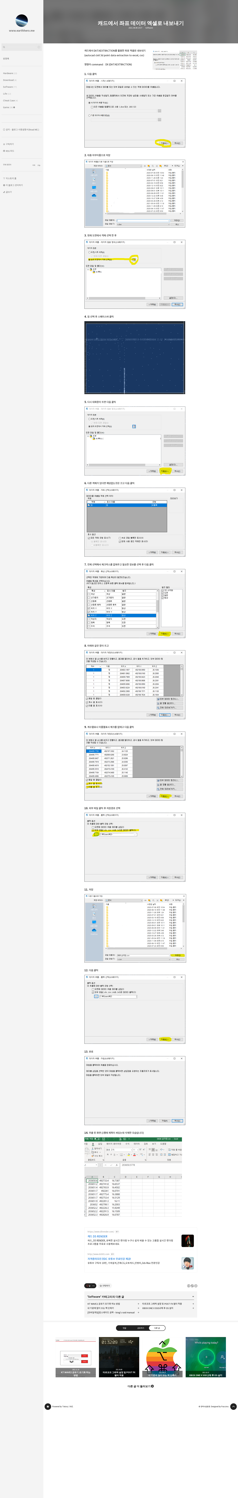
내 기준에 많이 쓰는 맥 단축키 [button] (162, 1400)
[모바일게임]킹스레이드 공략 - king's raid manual (111, 1355)
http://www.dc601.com (98, 1297)
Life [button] (7, 93)
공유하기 (140, 1371)
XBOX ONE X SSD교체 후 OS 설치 (157, 1351)
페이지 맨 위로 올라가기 (233, 1450)
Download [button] (10, 80)
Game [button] (9, 107)
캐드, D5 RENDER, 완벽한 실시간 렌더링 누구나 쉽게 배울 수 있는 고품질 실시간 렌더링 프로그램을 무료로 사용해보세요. (130, 1285)
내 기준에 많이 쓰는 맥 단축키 (100, 1351)
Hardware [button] (10, 73)
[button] (22, 144)
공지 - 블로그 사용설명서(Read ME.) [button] (22, 129)
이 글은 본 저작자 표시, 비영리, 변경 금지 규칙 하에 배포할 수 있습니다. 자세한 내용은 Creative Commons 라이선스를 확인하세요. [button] (192, 1329)
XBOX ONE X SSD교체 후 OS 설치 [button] (206, 1400)
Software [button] (10, 86)
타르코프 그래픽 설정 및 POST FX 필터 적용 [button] (119, 1400)
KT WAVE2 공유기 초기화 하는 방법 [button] (76, 1400)
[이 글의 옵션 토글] (93, 1329)
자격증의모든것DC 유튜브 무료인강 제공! (109, 1302)
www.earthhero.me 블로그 (48, 1450)
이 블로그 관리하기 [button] (14, 185)
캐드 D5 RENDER (97, 1280)
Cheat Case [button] (10, 100)
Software (149, 28)
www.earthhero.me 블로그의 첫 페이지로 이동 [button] (21, 21)
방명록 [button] (6, 58)
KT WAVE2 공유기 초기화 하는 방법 (103, 1347)
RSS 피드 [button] (10, 151)
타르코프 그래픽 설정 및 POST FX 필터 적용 (162, 1347)
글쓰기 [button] (9, 192)
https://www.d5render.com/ (101, 1275)
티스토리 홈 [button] (11, 178)
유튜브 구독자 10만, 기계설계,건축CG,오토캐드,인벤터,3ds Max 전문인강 (124, 1306)
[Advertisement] (140, 1246)
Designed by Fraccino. (220, 1450)
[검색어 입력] (22, 47)
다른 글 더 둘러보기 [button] (139, 1429)
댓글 (124, 1371)
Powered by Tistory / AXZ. (62, 1450)
